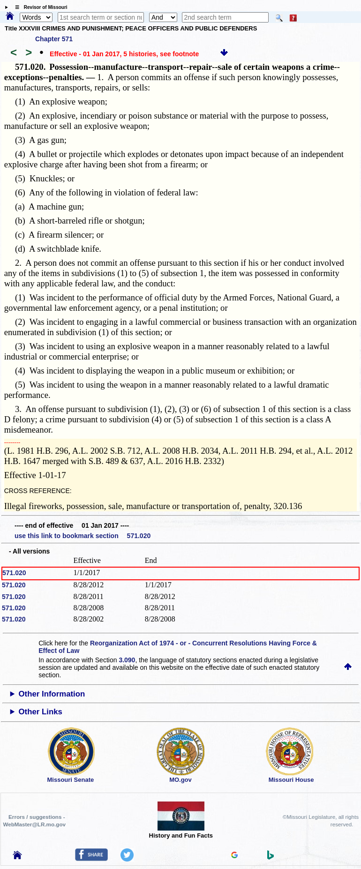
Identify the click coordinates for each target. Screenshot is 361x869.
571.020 (14, 573)
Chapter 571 (54, 39)
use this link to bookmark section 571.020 (82, 535)
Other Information (52, 693)
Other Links (40, 711)
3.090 (127, 660)
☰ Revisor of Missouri (39, 7)
